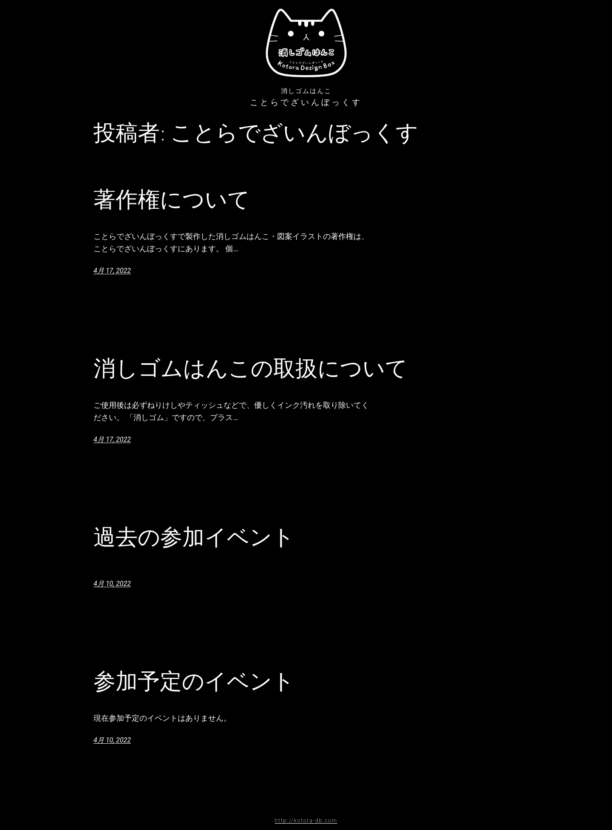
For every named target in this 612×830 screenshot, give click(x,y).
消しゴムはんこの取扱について (251, 368)
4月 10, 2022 (112, 584)
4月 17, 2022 (112, 271)
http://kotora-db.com (306, 821)
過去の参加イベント (194, 537)
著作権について (172, 199)
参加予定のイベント (194, 681)
